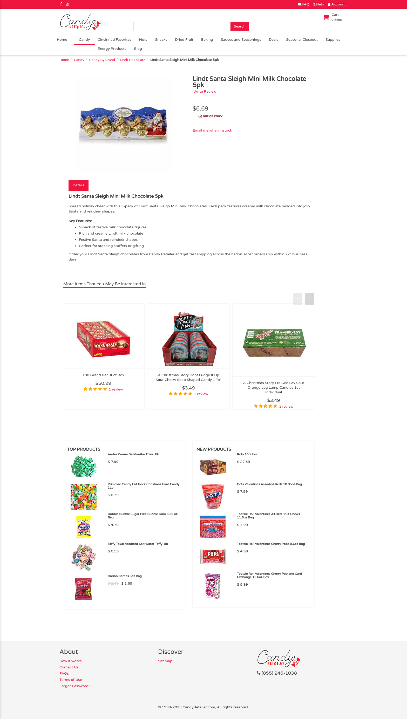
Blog (138, 48)
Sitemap (165, 661)
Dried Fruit (184, 39)
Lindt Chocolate (132, 60)
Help (318, 4)
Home (62, 39)
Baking (207, 39)
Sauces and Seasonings (241, 39)
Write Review (205, 91)
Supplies (332, 39)
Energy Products (112, 48)
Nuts (143, 39)
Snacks (161, 39)
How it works (70, 661)
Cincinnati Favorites (114, 39)
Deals (273, 39)
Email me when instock (212, 130)
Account (337, 4)
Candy (84, 39)
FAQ (303, 4)
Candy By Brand (102, 60)
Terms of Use (70, 679)
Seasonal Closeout (302, 39)
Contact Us (68, 667)
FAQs (64, 673)
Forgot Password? (74, 686)
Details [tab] (78, 185)
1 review (116, 389)
